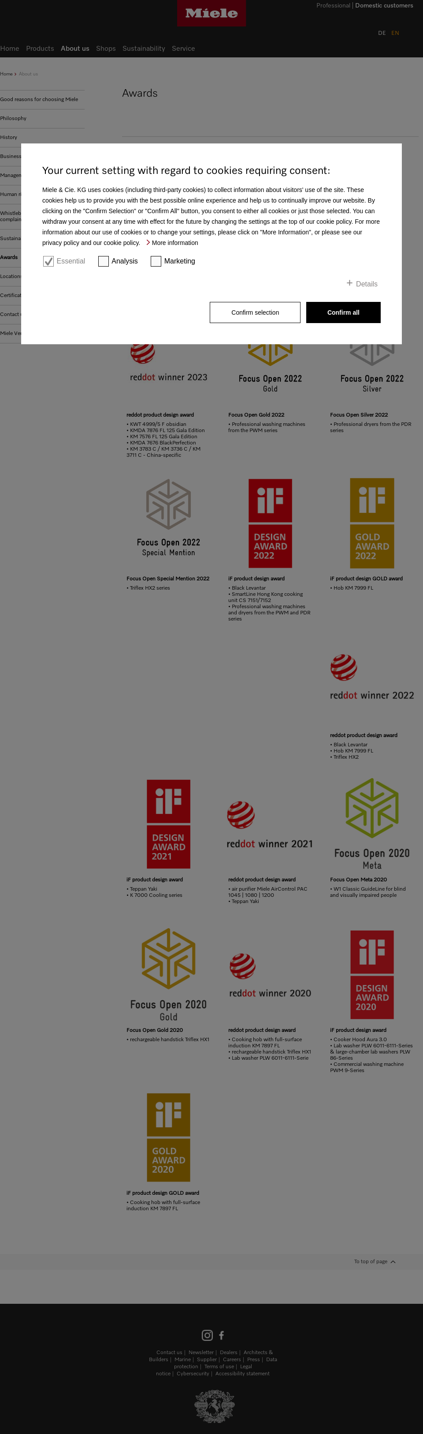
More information (175, 242)
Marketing (179, 261)
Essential (70, 261)
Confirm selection (255, 312)
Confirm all (343, 312)
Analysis (124, 261)
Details (367, 284)
